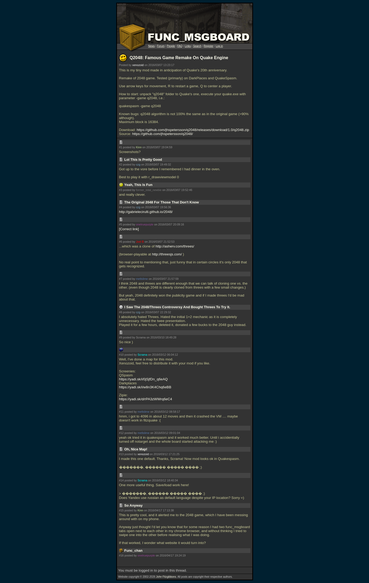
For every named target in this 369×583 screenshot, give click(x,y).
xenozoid (138, 65)
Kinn (138, 147)
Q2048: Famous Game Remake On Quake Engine (179, 57)
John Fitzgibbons (166, 576)
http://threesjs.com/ (167, 254)
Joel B (140, 241)
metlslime (142, 278)
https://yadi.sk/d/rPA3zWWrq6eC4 (145, 399)
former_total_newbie (149, 190)
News (151, 46)
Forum (161, 46)
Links (188, 46)
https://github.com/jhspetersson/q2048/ (162, 134)
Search (197, 46)
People (171, 46)
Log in (219, 46)
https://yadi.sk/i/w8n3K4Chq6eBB (145, 387)
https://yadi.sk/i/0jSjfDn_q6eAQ (143, 379)
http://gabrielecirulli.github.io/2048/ (146, 212)
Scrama (142, 354)
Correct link (129, 229)
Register (209, 46)
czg (138, 164)
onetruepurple (144, 224)
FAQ (180, 46)
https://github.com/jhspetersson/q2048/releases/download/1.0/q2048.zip (193, 130)
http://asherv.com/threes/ (174, 246)
